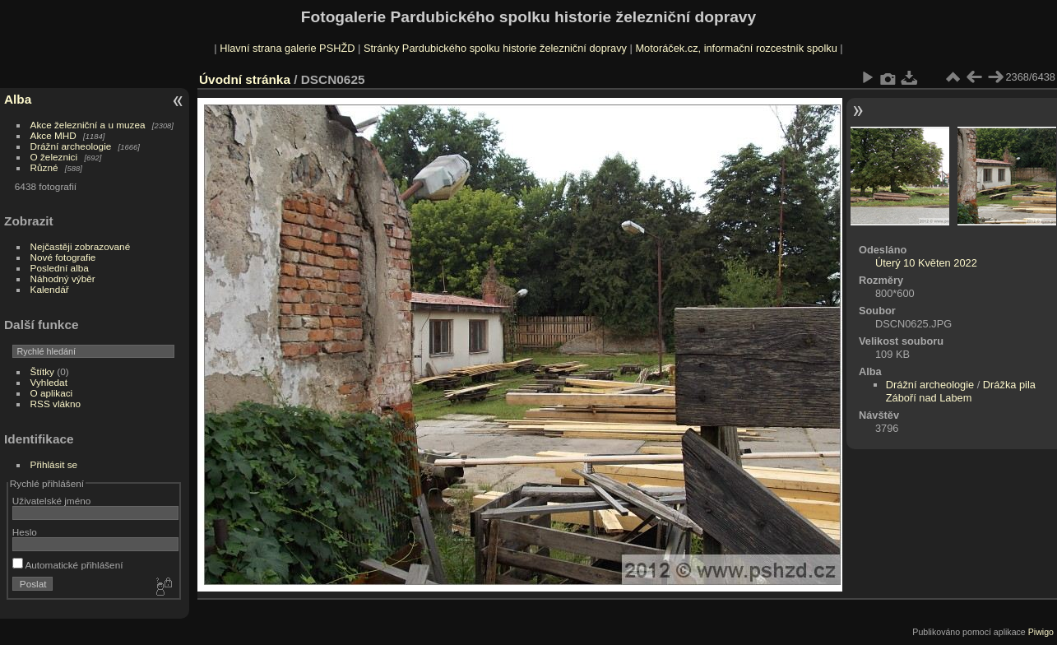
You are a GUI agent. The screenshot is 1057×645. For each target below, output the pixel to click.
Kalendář (49, 289)
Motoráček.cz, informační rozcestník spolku (736, 48)
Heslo (24, 532)
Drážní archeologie (71, 146)
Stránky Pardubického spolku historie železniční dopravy (495, 48)
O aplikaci (51, 392)
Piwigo (1041, 632)
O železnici (54, 156)
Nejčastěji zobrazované (80, 246)
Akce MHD (53, 135)
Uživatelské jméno (51, 500)
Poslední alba (59, 267)
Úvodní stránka (244, 79)
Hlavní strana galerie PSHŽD (287, 48)
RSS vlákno (55, 403)
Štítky (42, 371)
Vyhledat (48, 382)
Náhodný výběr (62, 278)
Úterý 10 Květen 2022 (926, 263)
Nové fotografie (63, 257)
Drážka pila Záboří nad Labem (961, 391)
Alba (17, 99)
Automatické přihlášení (67, 564)
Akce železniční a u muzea (88, 124)
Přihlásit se (54, 464)
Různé (44, 167)
